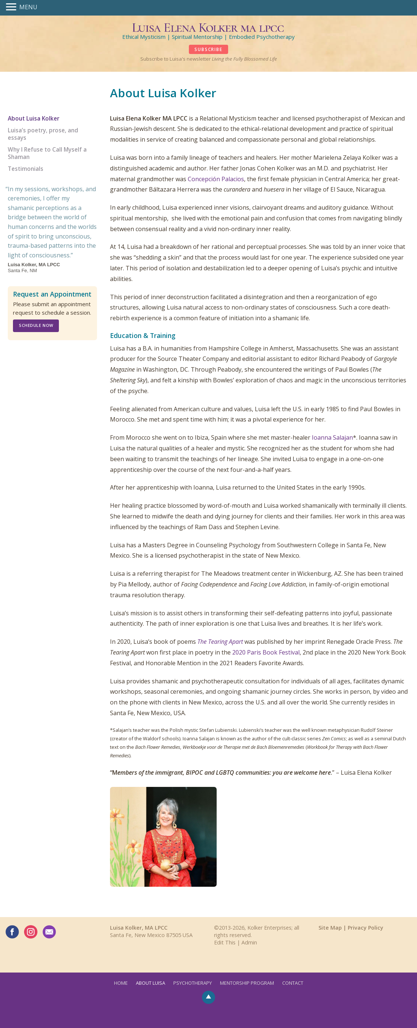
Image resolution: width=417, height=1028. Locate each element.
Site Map (330, 927)
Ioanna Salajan (332, 437)
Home (121, 983)
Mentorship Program (247, 983)
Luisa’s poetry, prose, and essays (43, 134)
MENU (28, 7)
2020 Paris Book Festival (266, 652)
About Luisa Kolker (33, 118)
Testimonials (25, 169)
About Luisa (150, 983)
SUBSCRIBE (208, 49)
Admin (249, 942)
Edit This (225, 942)
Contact (292, 983)
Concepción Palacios (216, 179)
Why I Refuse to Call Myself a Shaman (47, 153)
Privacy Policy (365, 927)
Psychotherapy (192, 983)
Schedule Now (36, 325)
